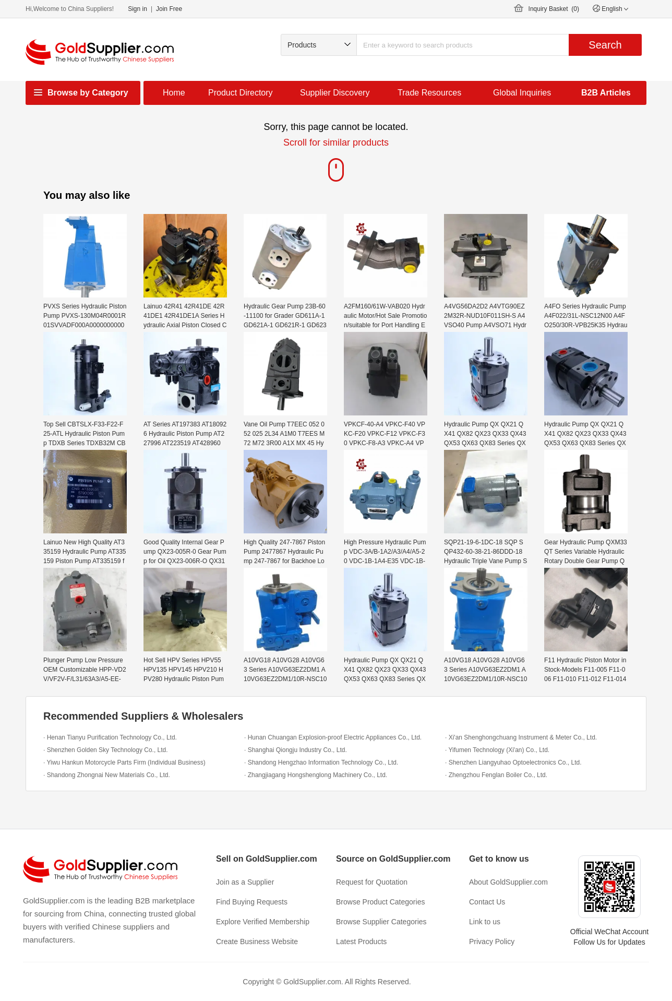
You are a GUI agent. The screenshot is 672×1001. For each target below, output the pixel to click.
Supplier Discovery (334, 92)
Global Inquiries (522, 92)
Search (605, 45)
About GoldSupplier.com (508, 882)
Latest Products (361, 941)
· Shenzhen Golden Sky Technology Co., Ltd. (105, 750)
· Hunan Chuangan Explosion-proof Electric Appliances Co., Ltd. (333, 737)
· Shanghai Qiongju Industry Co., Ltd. (295, 750)
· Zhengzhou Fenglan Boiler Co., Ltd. (496, 775)
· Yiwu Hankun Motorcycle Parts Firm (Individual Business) (124, 762)
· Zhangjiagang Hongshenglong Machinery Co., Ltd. (315, 775)
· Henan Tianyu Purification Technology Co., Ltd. (110, 737)
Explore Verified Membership (262, 921)
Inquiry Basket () (554, 9)
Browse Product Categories (380, 902)
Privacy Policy (491, 941)
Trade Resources (429, 92)
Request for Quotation (371, 882)
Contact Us (487, 902)
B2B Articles (606, 92)
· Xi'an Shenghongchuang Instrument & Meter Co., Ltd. (521, 737)
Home (174, 92)
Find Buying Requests (251, 902)
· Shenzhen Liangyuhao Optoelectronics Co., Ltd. (513, 762)
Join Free (169, 9)
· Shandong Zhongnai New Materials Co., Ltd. (106, 775)
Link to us (484, 921)
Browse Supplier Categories (381, 921)
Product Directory (240, 92)
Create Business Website (257, 941)
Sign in (137, 9)
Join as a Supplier (245, 882)
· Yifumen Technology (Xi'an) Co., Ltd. (497, 750)
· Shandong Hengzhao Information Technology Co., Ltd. (321, 762)
